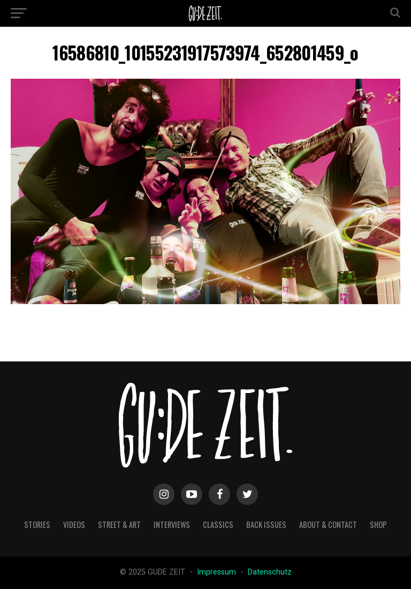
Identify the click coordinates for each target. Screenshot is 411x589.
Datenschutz (270, 572)
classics (218, 524)
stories (37, 524)
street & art (119, 524)
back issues (266, 524)
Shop (378, 524)
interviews (172, 524)
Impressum (217, 572)
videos (74, 524)
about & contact (328, 524)
